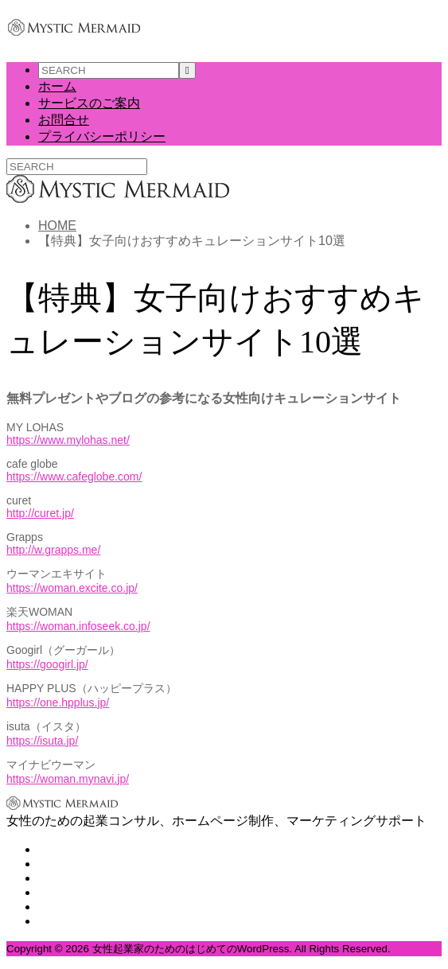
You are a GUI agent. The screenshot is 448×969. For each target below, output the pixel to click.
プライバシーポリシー (102, 136)
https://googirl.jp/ (47, 664)
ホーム (57, 86)
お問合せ (63, 119)
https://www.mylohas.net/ (68, 440)
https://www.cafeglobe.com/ (74, 476)
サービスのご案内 (89, 103)
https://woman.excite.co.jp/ (72, 588)
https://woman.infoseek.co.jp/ (78, 626)
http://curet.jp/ (40, 513)
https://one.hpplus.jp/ (57, 702)
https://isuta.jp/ (42, 740)
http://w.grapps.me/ (53, 549)
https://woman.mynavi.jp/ (67, 778)
